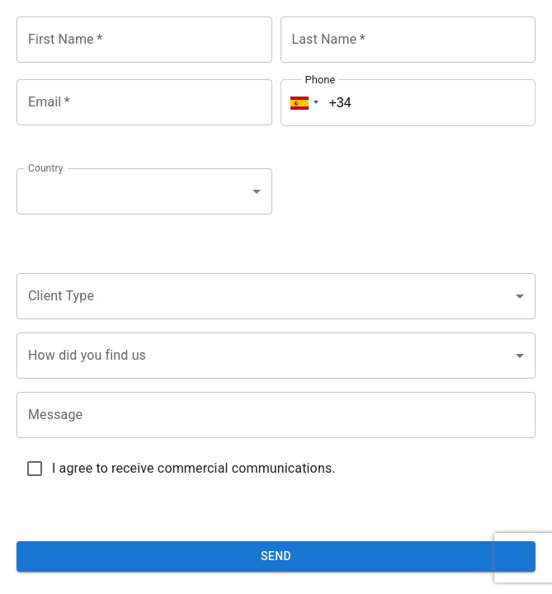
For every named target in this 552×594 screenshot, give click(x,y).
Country (45, 168)
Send (276, 556)
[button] (302, 102)
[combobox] (144, 191)
